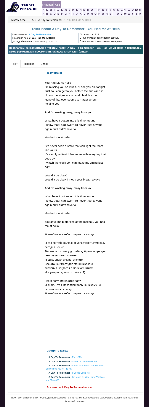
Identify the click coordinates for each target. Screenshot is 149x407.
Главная (47, 4)
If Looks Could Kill (81, 373)
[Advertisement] (26, 125)
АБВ (57, 4)
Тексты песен (19, 20)
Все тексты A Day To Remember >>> (69, 387)
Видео (44, 63)
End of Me (77, 357)
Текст (14, 63)
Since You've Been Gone (84, 361)
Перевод (29, 63)
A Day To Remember (50, 20)
